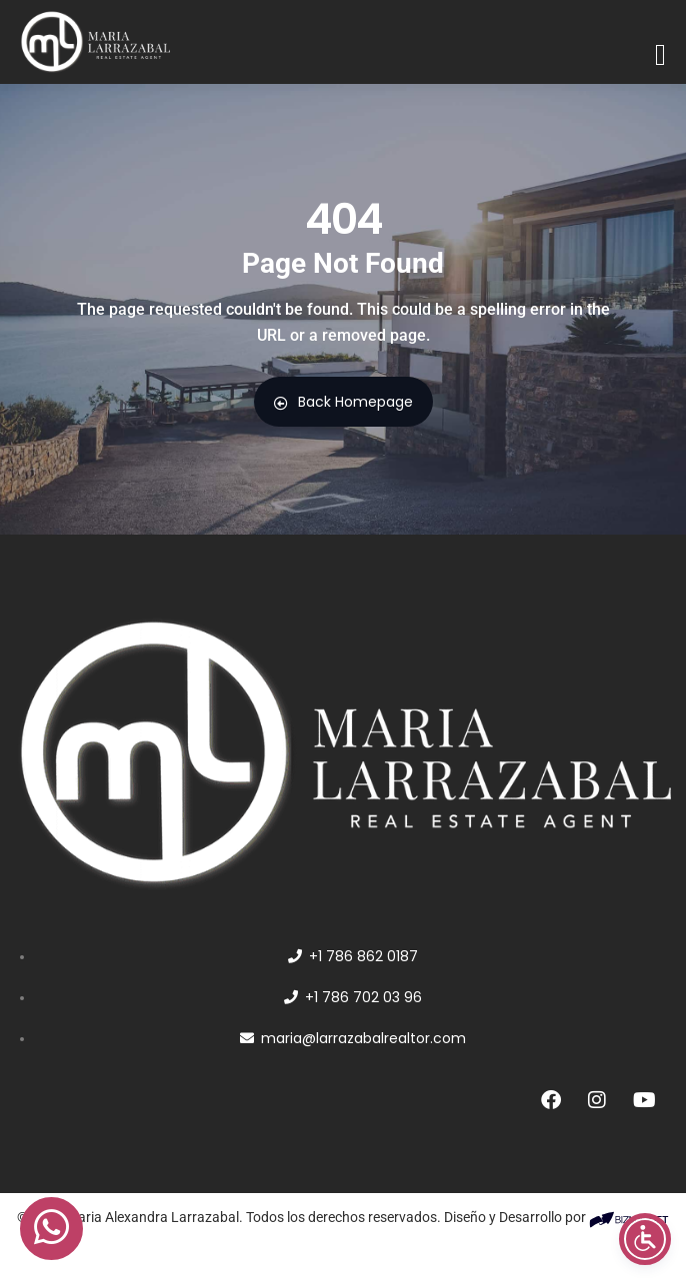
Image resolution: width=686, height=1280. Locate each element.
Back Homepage (343, 402)
